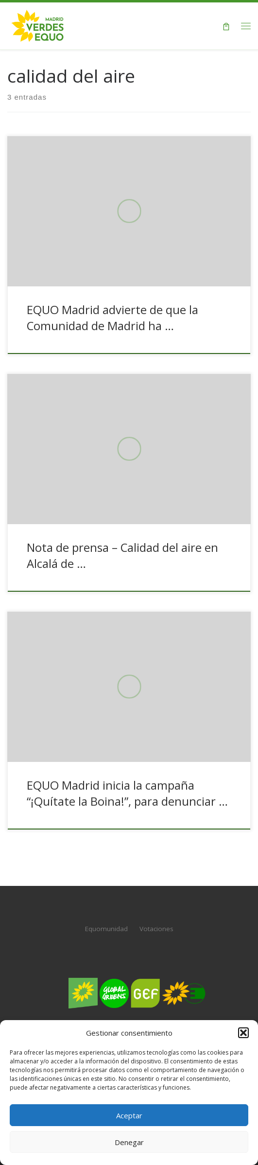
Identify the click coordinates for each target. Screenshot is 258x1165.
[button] (243, 1033)
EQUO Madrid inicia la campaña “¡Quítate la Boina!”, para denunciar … (127, 793)
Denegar (129, 1142)
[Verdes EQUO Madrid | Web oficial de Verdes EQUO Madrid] (37, 24)
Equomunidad (106, 928)
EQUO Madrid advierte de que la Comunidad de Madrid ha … (112, 318)
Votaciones (156, 928)
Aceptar (129, 1115)
